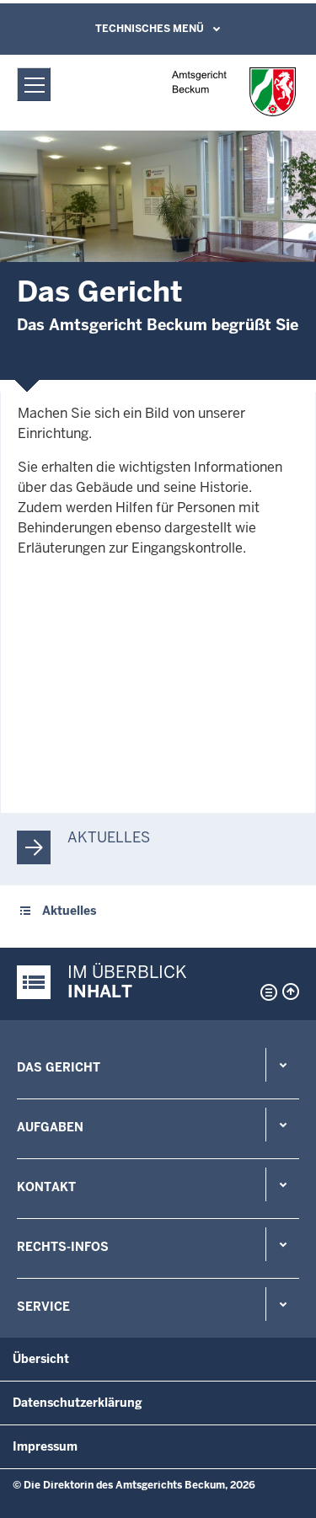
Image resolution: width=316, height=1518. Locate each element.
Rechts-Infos (63, 1246)
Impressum (45, 1446)
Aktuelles (108, 837)
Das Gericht (58, 1067)
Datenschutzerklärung (77, 1402)
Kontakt (46, 1187)
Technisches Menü (149, 28)
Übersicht (41, 1358)
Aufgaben (50, 1127)
